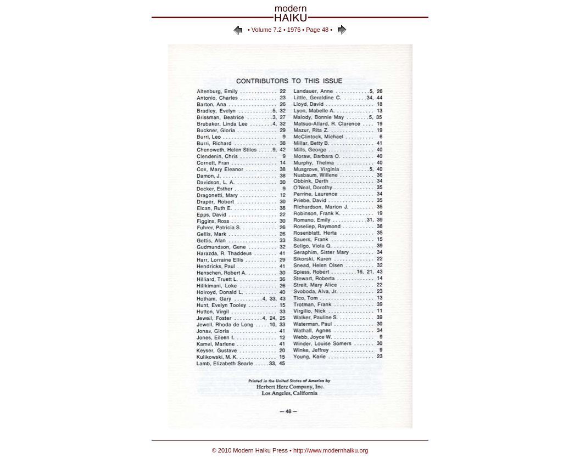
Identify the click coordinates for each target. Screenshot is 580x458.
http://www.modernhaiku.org (330, 450)
